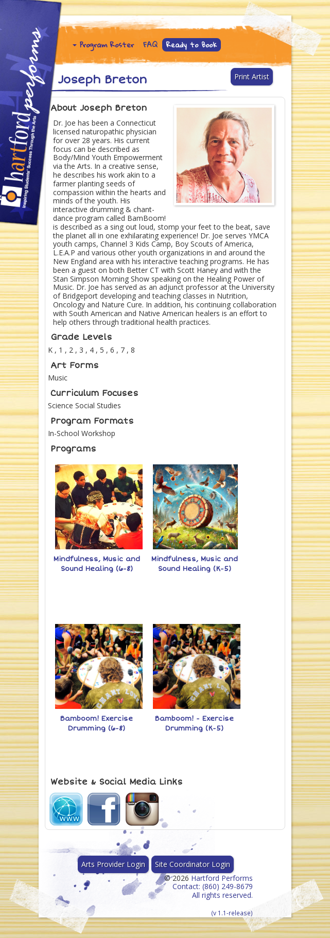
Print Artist (251, 76)
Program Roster (103, 44)
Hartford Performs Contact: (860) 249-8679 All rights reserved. (212, 895)
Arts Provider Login (113, 864)
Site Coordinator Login (192, 864)
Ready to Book (192, 44)
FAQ (150, 44)
